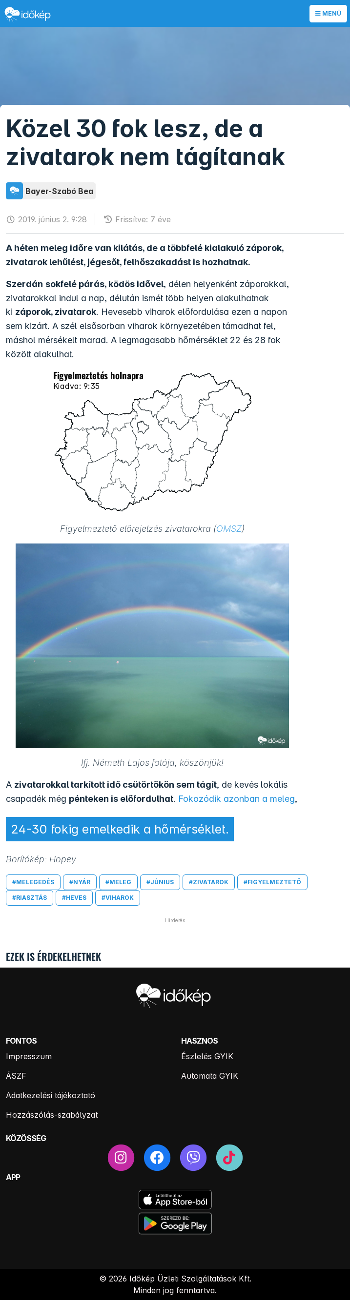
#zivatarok (208, 882)
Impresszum (29, 1056)
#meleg (118, 882)
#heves (74, 897)
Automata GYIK (209, 1076)
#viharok (118, 897)
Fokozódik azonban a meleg (236, 799)
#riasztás (29, 897)
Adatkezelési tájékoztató (50, 1095)
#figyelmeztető (272, 882)
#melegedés (33, 882)
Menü (328, 13)
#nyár (79, 882)
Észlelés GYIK (207, 1056)
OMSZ (229, 529)
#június (160, 882)
